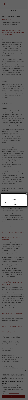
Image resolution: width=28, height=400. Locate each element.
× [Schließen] (26, 194)
